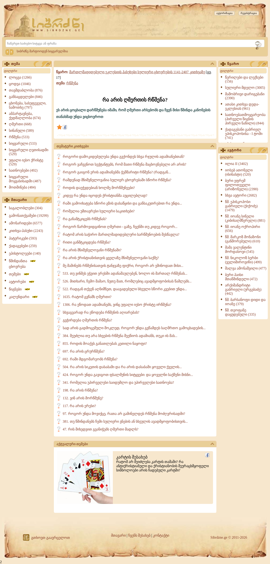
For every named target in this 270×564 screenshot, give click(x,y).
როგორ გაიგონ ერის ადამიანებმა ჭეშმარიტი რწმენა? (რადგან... (117, 172)
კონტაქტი (161, 535)
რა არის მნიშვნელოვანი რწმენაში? (92, 250)
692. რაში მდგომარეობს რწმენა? (90, 359)
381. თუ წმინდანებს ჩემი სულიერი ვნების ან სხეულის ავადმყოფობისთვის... (125, 421)
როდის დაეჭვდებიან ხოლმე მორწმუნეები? (99, 188)
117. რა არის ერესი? (79, 406)
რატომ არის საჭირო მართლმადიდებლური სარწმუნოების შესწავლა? (121, 234)
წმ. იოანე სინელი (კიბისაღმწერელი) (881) (245, 218)
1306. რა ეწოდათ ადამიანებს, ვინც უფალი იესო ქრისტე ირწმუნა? (117, 304)
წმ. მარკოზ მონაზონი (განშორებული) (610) (243, 239)
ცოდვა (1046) (20, 84)
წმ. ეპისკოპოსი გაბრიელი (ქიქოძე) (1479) (241, 206)
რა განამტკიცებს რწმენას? (85, 219)
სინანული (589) (21, 130)
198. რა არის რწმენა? (80, 390)
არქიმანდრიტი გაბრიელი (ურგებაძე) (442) (243, 289)
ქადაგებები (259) (23, 246)
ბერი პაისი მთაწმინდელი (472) (241, 277)
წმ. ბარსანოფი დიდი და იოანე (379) (245, 302)
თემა (30, 64)
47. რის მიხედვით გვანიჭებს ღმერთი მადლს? (100, 429)
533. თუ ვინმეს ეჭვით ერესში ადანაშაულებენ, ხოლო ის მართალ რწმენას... (125, 273)
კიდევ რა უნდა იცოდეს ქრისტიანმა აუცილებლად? (105, 195)
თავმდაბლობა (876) (26, 90)
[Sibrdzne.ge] (58, 24)
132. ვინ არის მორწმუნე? (83, 398)
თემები (19, 274)
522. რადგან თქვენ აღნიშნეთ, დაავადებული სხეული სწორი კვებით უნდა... (125, 289)
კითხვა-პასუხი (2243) (26, 231)
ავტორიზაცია (224, 13)
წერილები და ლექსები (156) (244, 79)
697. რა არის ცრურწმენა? (84, 351)
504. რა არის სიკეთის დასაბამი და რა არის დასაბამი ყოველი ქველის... (122, 367)
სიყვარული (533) (23, 143)
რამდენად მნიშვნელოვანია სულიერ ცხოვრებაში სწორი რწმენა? (117, 180)
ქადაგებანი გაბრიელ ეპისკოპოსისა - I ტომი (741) (243, 134)
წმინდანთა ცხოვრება (22, 263)
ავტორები (22, 282)
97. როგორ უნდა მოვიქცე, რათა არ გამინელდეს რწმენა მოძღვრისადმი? (124, 414)
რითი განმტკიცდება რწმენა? (87, 242)
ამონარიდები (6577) (25, 223)
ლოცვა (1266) (20, 77)
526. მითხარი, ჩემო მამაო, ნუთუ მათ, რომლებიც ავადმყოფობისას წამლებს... (127, 281)
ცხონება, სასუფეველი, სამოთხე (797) (27, 105)
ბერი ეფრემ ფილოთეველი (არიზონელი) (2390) (241, 185)
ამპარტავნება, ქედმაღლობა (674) (25, 116)
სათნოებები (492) (23, 170)
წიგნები (19, 289)
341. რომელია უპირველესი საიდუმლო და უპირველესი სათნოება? (118, 382)
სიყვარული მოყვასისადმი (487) (25, 179)
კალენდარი (23, 297)
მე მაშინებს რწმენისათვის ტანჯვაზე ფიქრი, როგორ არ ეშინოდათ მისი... (123, 266)
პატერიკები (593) (23, 238)
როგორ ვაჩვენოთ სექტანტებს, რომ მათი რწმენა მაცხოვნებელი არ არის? (124, 164)
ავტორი (246, 150)
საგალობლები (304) (26, 208)
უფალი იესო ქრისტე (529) (26, 162)
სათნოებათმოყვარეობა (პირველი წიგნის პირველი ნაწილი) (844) (245, 119)
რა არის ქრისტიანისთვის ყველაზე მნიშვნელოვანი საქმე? (111, 258)
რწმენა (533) (19, 137)
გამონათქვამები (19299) (29, 215)
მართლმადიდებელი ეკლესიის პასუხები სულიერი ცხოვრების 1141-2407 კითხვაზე (137, 72)
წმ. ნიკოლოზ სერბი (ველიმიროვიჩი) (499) (243, 260)
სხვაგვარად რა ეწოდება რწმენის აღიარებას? (101, 312)
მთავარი (30, 200)
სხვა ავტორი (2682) (241, 195)
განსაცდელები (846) (26, 97)
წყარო (246, 64)
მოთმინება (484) (22, 187)
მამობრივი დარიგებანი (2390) (244, 96)
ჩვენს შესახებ (139, 535)
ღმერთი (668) (20, 124)
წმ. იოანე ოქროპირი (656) (242, 229)
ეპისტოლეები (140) (25, 253)
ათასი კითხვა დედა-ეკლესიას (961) (242, 106)
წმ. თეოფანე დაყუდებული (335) (240, 312)
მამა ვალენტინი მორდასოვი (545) (239, 249)
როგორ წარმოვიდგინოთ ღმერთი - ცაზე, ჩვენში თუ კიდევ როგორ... (120, 227)
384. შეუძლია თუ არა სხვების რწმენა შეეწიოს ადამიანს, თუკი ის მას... (120, 336)
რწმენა (72, 83)
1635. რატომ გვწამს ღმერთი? (87, 297)
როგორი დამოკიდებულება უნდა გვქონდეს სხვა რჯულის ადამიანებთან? (124, 156)
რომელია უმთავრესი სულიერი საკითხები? (99, 211)
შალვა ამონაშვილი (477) (245, 268)
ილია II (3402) (236, 164)
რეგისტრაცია (249, 13)
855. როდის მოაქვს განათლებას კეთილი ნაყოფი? (105, 343)
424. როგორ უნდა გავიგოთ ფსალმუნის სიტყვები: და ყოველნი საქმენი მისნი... (128, 375)
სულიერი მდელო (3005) (245, 87)
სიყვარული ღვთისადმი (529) (28, 152)
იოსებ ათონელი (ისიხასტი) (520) (239, 172)
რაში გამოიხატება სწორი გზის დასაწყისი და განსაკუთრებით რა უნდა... (122, 203)
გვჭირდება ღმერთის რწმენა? (87, 320)
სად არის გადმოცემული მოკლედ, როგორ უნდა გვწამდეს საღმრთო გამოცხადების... (134, 328)
